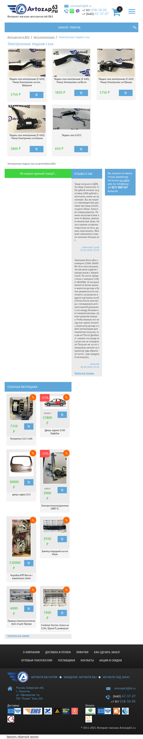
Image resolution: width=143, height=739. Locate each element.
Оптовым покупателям (36, 660)
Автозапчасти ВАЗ (18, 37)
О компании (31, 652)
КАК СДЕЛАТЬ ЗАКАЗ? (107, 652)
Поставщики (66, 660)
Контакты (87, 660)
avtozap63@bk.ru (81, 6)
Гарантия (82, 652)
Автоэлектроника (44, 37)
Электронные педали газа (74, 37)
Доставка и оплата (58, 652)
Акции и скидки (110, 660)
